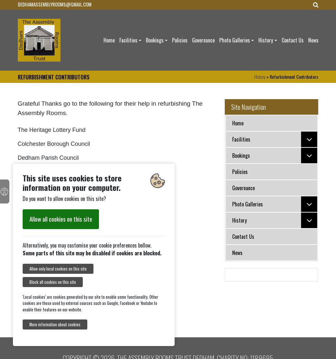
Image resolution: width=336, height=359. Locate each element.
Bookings (155, 40)
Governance (203, 40)
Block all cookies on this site (52, 282)
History (265, 40)
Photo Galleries (234, 40)
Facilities (128, 40)
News (313, 40)
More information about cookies (55, 324)
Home (109, 40)
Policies (180, 40)
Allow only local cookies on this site (58, 269)
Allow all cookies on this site (60, 219)
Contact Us (293, 40)
